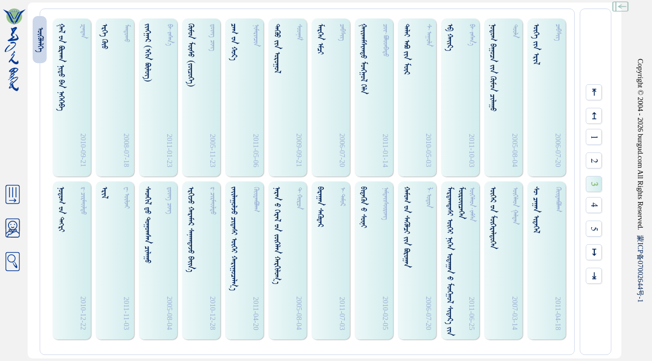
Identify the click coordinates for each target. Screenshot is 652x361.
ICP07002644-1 (640, 268)
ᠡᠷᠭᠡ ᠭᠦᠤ (104, 36)
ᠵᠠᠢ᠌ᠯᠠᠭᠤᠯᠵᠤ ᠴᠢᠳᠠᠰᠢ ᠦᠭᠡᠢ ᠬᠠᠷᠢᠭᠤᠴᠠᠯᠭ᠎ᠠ (233, 239)
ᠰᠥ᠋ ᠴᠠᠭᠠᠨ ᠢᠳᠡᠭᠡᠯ (536, 210)
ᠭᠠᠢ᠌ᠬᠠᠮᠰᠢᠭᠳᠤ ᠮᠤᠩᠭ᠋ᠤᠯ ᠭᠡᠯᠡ (363, 59)
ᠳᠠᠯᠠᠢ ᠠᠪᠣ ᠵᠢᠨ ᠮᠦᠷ (406, 49)
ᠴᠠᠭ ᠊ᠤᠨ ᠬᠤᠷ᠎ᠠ (233, 42)
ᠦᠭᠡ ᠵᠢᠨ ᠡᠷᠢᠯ (536, 44)
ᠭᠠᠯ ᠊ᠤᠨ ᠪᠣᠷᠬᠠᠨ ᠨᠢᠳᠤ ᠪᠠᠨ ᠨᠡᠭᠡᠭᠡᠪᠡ (61, 67)
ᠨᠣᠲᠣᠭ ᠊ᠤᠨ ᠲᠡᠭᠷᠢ (61, 209)
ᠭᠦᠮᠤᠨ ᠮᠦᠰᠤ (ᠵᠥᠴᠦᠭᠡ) (190, 55)
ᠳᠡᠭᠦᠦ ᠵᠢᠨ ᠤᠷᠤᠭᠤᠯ (277, 48)
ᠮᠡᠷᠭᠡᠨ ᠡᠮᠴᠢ (320, 39)
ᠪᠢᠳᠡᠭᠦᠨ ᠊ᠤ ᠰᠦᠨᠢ (363, 207)
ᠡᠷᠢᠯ (104, 193)
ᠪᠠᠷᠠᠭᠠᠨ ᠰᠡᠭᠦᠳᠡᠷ (320, 207)
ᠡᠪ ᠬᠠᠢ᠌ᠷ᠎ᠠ (449, 37)
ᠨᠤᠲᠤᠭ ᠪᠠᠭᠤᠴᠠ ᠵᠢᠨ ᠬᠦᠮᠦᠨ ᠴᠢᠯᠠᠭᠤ (492, 67)
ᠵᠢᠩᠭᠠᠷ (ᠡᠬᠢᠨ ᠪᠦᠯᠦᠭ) (147, 53)
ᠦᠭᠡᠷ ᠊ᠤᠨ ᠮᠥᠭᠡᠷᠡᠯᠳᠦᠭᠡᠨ (492, 218)
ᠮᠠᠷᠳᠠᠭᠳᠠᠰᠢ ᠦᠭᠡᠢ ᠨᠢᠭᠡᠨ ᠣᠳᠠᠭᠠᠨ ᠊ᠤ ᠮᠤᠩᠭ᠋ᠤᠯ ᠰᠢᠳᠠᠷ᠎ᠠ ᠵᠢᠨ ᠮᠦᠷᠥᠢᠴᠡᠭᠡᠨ (455, 261)
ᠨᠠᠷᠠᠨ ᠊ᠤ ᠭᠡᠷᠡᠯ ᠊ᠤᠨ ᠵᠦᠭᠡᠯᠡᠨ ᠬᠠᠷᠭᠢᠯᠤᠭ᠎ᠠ (277, 235)
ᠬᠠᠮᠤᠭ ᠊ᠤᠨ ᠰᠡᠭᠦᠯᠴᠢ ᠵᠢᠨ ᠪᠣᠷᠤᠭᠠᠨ (406, 227)
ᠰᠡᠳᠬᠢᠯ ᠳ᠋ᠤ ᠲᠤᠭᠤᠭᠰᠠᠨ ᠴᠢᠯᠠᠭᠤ (147, 225)
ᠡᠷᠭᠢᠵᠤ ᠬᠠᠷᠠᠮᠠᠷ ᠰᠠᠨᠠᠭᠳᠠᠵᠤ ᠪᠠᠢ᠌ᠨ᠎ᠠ (190, 229)
